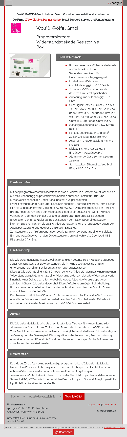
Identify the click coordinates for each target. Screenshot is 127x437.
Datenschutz (109, 404)
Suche (15, 396)
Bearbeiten (63, 432)
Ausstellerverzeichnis (42, 396)
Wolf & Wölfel (73, 396)
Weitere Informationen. (114, 427)
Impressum (94, 404)
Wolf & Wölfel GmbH (58, 28)
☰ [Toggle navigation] (8, 3)
